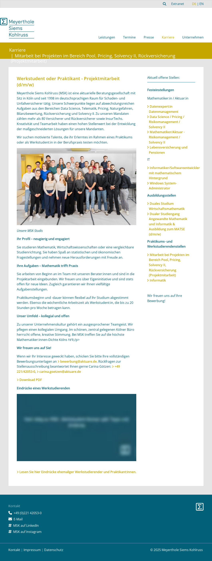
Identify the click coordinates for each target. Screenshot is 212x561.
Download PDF (30, 380)
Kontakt (14, 550)
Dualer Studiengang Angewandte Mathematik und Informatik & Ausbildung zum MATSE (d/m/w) (168, 224)
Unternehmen (193, 37)
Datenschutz (53, 550)
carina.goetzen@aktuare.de (60, 371)
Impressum (32, 550)
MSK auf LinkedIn (26, 525)
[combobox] (164, 4)
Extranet (177, 4)
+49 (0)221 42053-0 (28, 513)
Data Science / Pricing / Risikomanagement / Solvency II (166, 122)
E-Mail (18, 519)
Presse (149, 37)
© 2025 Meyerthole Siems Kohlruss (176, 550)
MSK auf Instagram (27, 532)
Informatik (158, 280)
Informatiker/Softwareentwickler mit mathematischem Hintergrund (174, 173)
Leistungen (107, 37)
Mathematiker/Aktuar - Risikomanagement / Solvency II (167, 137)
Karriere (168, 37)
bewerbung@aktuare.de (78, 361)
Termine (129, 37)
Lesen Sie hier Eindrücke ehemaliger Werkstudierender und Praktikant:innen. (77, 472)
